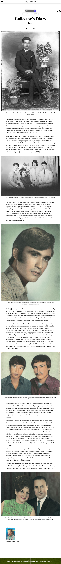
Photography (29, 13)
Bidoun (30, 28)
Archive (36, 14)
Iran (33, 13)
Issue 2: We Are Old (29, 11)
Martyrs (24, 13)
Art (34, 10)
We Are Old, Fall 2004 (12, 535)
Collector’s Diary (30, 18)
